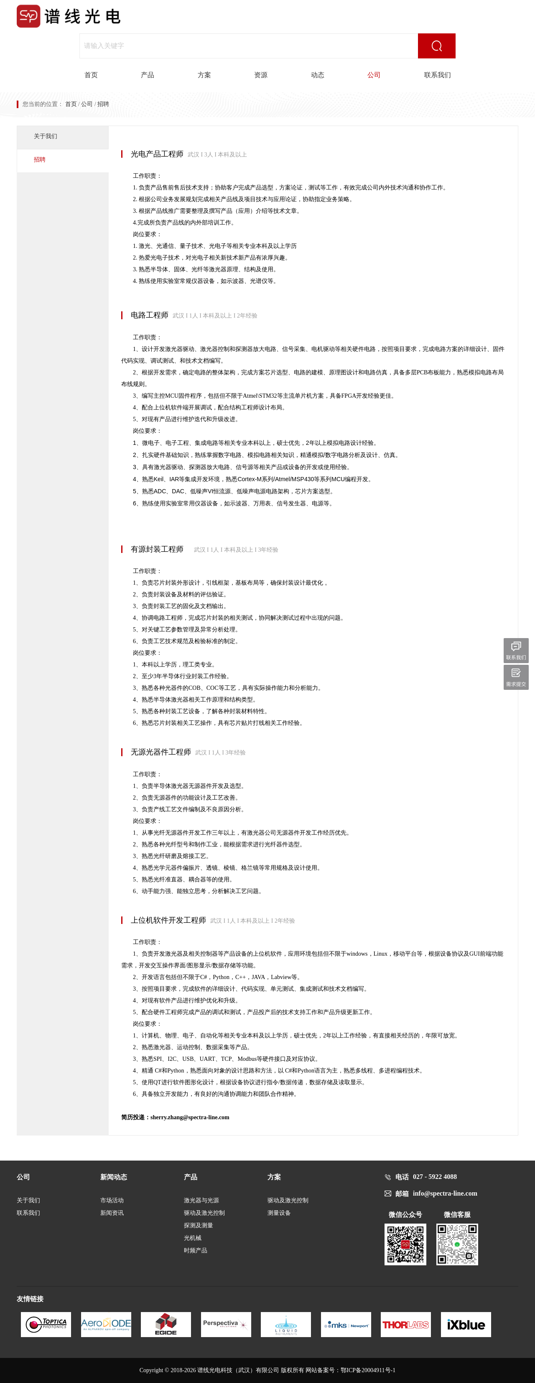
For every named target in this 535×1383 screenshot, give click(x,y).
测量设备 (279, 1213)
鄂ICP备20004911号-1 (368, 1370)
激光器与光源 (201, 1200)
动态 (317, 74)
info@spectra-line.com (445, 1193)
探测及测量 (198, 1225)
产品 (147, 74)
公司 (374, 74)
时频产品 (195, 1250)
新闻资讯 (112, 1213)
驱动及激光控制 (204, 1213)
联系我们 (437, 74)
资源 (261, 74)
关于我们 (45, 136)
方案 (204, 74)
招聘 (40, 159)
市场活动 (112, 1200)
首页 (91, 74)
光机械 (192, 1238)
